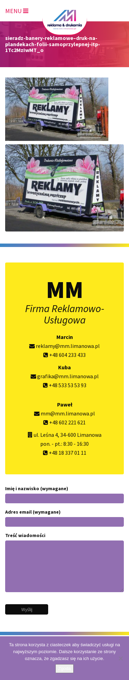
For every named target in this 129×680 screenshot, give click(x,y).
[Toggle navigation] (16, 9)
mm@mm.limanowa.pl (64, 413)
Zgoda (64, 668)
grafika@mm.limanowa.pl (65, 376)
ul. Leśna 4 (46, 434)
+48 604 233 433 (64, 354)
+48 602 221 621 (64, 422)
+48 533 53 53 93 (64, 385)
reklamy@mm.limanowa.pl (64, 345)
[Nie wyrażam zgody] (120, 658)
